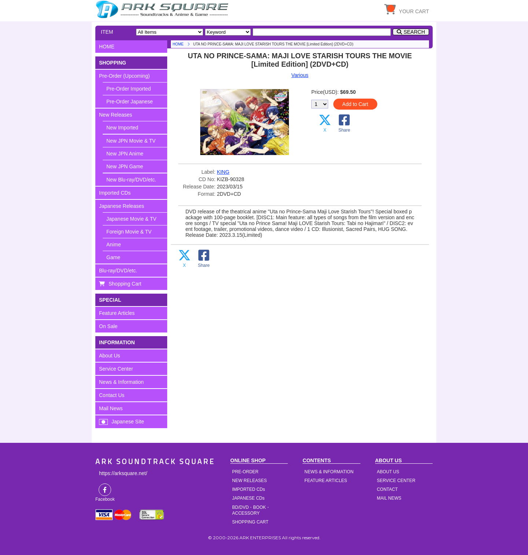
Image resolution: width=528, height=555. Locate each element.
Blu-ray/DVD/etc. (118, 270)
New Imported (122, 128)
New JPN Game (124, 166)
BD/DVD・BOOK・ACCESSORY (251, 510)
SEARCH (414, 32)
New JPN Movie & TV (130, 141)
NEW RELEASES (249, 480)
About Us (109, 356)
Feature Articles (117, 313)
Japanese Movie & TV (131, 219)
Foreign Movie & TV (128, 232)
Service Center (116, 369)
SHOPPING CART (250, 522)
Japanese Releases (121, 206)
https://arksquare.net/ (123, 473)
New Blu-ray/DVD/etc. (131, 180)
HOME (163, 9)
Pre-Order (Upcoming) (124, 76)
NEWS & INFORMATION (328, 471)
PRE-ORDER (245, 471)
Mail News (111, 408)
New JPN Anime (124, 154)
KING (223, 172)
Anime (113, 244)
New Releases (115, 115)
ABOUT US (388, 471)
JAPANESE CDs (248, 498)
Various (300, 75)
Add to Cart (355, 104)
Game (113, 257)
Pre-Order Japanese (129, 101)
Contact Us (111, 395)
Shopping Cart (125, 284)
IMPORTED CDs (248, 489)
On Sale (108, 326)
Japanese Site (127, 421)
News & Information (121, 382)
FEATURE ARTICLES (325, 480)
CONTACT (387, 489)
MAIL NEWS (389, 498)
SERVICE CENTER (396, 480)
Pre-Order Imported (128, 89)
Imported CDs (115, 193)
